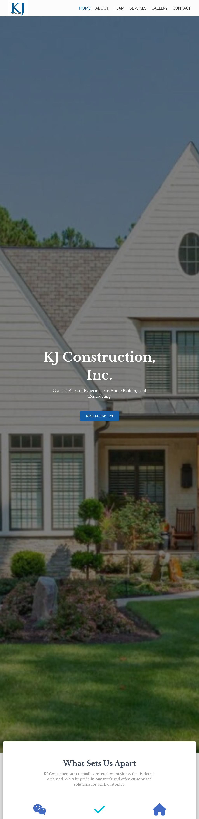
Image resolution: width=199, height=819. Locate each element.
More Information (99, 415)
